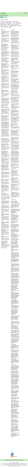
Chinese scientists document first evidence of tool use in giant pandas (15, 401)
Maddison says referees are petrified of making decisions (5, 223)
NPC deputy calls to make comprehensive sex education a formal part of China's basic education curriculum (15, 231)
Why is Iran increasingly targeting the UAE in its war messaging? (15, 80)
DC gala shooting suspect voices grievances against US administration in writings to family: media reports (15, 206)
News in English (13, 25)
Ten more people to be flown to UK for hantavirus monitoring (5, 71)
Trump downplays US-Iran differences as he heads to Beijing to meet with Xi (15, 39)
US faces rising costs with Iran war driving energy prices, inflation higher (15, 145)
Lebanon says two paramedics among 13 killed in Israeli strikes (4, 186)
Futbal (9, 24)
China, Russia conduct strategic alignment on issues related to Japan (14, 372)
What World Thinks (4, 15)
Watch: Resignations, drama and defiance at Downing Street (4, 45)
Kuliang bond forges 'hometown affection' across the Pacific (14, 395)
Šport (5, 24)
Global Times (13, 199)
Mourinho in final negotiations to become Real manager (5, 230)
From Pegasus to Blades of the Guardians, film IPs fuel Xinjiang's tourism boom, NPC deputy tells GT (15, 261)
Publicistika (15, 21)
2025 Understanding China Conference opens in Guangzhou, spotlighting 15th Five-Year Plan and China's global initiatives (15, 376)
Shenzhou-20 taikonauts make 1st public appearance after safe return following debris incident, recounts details (15, 327)
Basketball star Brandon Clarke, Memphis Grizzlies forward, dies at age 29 (15, 32)
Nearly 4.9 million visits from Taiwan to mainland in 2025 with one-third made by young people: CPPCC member (15, 226)
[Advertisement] (14, 6)
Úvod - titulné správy (8, 21)
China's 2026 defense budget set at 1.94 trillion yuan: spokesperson (15, 239)
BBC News (3, 29)
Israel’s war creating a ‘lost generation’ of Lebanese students (14, 171)
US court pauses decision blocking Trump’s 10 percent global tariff (15, 46)
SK (2, 17)
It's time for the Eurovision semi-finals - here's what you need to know (5, 110)
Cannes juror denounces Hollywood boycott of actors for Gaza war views (15, 52)
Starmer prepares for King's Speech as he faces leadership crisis (5, 64)
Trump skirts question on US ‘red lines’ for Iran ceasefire (15, 104)
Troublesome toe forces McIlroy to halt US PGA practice (5, 215)
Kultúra (2, 24)
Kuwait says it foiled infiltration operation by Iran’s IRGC (15, 178)
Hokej (12, 24)
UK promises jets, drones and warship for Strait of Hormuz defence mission (5, 99)
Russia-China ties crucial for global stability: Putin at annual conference (15, 351)
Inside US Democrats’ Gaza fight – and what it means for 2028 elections (15, 152)
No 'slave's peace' (14, 364)
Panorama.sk (17, 462)
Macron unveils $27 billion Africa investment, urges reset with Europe (15, 98)
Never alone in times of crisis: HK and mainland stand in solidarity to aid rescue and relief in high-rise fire (15, 387)
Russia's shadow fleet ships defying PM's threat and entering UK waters (5, 123)
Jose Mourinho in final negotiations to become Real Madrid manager (5, 166)
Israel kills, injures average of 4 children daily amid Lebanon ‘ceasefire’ (15, 193)
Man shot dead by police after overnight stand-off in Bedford (5, 84)
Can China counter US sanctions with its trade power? (15, 165)
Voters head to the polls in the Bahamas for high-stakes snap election (15, 131)
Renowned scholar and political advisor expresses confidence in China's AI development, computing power (15, 236)
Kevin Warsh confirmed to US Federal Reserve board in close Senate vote (15, 118)
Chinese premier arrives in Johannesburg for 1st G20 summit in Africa (15, 398)
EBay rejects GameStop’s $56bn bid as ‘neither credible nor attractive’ (15, 158)
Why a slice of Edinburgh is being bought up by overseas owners (5, 116)
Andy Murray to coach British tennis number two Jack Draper (5, 145)
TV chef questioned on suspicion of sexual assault (4, 105)
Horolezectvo (3, 25)
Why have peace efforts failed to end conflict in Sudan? (15, 66)
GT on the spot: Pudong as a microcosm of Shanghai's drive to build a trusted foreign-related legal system (15, 435)
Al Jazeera (13, 29)
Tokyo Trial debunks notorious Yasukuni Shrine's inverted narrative (15, 202)
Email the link (15, 456)
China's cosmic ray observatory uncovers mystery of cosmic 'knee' (15, 424)
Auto (8, 25)
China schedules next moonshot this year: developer (14, 222)
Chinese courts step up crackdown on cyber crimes (14, 250)
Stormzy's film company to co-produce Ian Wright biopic (5, 180)
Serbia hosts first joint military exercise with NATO (14, 125)
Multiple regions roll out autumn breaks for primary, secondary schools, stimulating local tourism (15, 416)
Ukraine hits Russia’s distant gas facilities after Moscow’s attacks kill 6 (15, 85)
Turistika (16, 24)
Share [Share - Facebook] (12, 453)
